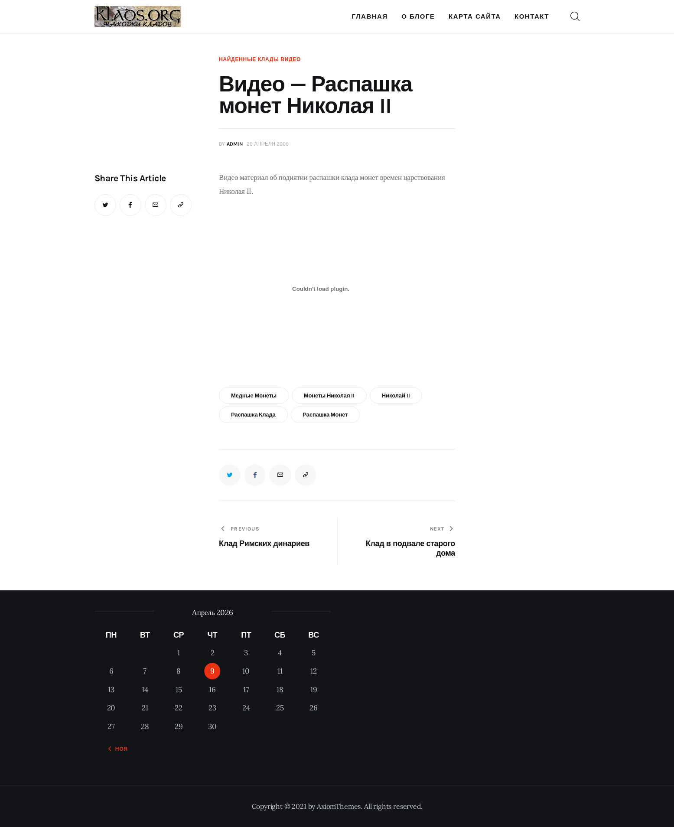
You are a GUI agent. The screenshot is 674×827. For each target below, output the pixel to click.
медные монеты (254, 395)
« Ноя (119, 749)
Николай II (396, 395)
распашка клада (253, 414)
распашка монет (325, 414)
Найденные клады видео (260, 59)
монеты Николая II (329, 395)
